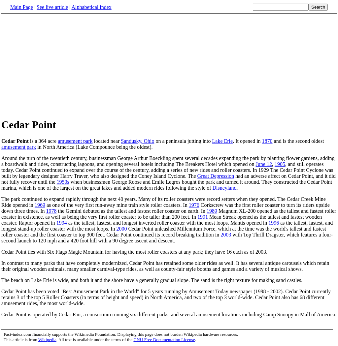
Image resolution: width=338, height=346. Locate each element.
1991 (202, 217)
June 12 (264, 164)
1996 (273, 223)
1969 (40, 205)
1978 (51, 211)
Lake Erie (222, 141)
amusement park (75, 141)
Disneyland (225, 188)
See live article (52, 7)
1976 (194, 205)
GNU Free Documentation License (164, 339)
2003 (225, 234)
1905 (280, 164)
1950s (63, 182)
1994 (61, 223)
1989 (212, 211)
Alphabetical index (91, 7)
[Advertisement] (56, 65)
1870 (267, 141)
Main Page (21, 7)
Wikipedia (47, 339)
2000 (121, 229)
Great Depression (215, 176)
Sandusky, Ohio (137, 141)
